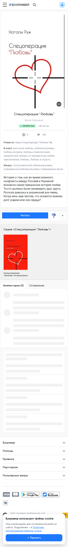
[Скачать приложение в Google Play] (30, 494)
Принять (34, 537)
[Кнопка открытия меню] (4, 4)
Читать (25, 215)
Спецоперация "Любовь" (32, 229)
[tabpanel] (34, 318)
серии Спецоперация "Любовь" (32, 142)
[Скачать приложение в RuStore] (50, 494)
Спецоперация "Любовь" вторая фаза (16, 274)
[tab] (13, 285)
